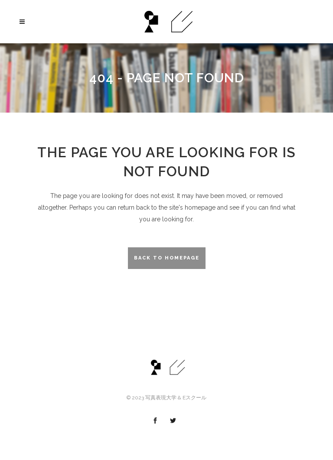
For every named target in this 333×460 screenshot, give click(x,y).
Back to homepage (166, 258)
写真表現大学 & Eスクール (175, 398)
